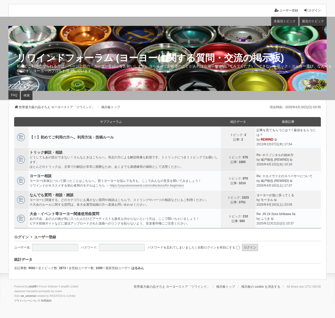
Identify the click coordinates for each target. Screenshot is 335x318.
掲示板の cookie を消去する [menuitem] (260, 286)
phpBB (33, 286)
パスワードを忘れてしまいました (171, 247)
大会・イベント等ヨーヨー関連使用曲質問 (64, 214)
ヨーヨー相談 (41, 176)
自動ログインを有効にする (218, 247)
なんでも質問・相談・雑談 (52, 195)
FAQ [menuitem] (14, 95)
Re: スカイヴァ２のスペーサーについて (284, 176)
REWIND (267, 139)
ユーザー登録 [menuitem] (286, 10)
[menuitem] (27, 300)
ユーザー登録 (45, 237)
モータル (267, 200)
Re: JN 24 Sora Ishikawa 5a (275, 214)
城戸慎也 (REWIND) (275, 159)
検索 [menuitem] (27, 95)
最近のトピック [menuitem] (313, 21)
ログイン (21, 237)
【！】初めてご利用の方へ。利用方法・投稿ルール (72, 137)
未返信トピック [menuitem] (285, 21)
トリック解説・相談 (46, 152)
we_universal (28, 295)
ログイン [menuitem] (312, 10)
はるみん (137, 268)
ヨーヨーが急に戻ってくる (275, 195)
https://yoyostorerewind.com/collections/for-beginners (147, 185)
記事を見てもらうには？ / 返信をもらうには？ (286, 132)
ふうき (265, 219)
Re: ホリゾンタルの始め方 (275, 155)
